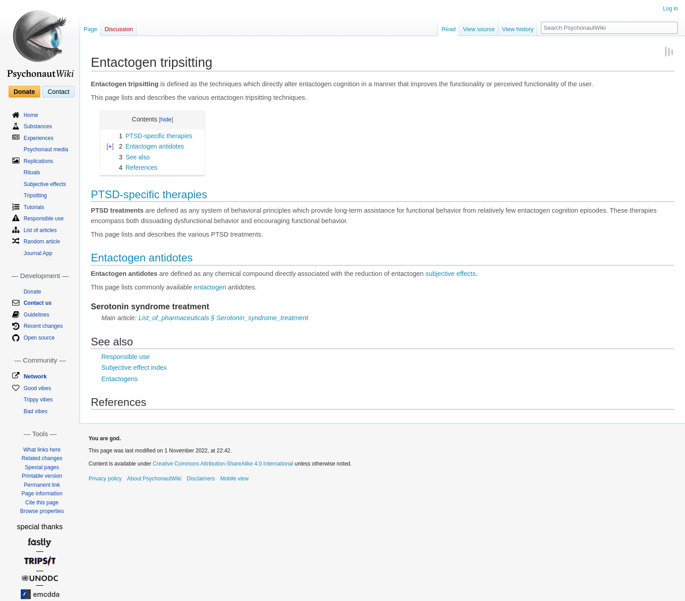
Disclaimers (201, 478)
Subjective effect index (134, 367)
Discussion (118, 29)
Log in (670, 8)
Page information (41, 493)
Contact (58, 91)
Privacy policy (105, 478)
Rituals (31, 172)
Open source (39, 338)
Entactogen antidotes (142, 258)
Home (30, 115)
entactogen (210, 287)
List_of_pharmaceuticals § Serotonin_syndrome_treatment (223, 317)
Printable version (42, 476)
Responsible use (125, 356)
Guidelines (36, 315)
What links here (42, 450)
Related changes (42, 458)
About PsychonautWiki (154, 478)
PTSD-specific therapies (149, 194)
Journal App (37, 253)
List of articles (39, 230)
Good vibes (37, 388)
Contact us (37, 303)
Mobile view (234, 478)
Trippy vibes (37, 399)
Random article (41, 241)
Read (448, 29)
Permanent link (42, 485)
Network (35, 376)
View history (518, 29)
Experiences (38, 138)
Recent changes (43, 326)
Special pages (42, 467)
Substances (37, 126)
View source (479, 29)
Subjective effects (44, 184)
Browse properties (42, 511)
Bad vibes (35, 411)
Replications (38, 161)
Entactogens (119, 378)
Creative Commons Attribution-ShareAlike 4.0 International (223, 464)
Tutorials (33, 207)
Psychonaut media (45, 149)
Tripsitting (35, 195)
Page (90, 29)
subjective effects (451, 273)
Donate (24, 91)
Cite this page (41, 502)
